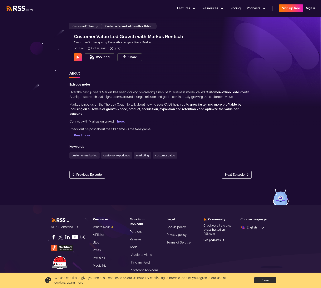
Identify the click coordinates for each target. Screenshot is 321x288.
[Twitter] (60, 237)
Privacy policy (177, 235)
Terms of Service (178, 242)
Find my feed (140, 262)
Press (97, 250)
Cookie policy (176, 227)
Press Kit (99, 258)
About (74, 73)
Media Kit (99, 265)
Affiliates (99, 235)
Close (265, 280)
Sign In (310, 8)
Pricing (235, 8)
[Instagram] (83, 237)
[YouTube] (75, 237)
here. (121, 121)
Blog (96, 242)
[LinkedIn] (67, 237)
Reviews (135, 239)
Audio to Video (141, 255)
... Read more (79, 135)
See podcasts (214, 240)
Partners (136, 231)
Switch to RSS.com (144, 270)
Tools (133, 247)
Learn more (75, 282)
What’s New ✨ (103, 227)
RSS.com (209, 233)
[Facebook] (53, 237)
